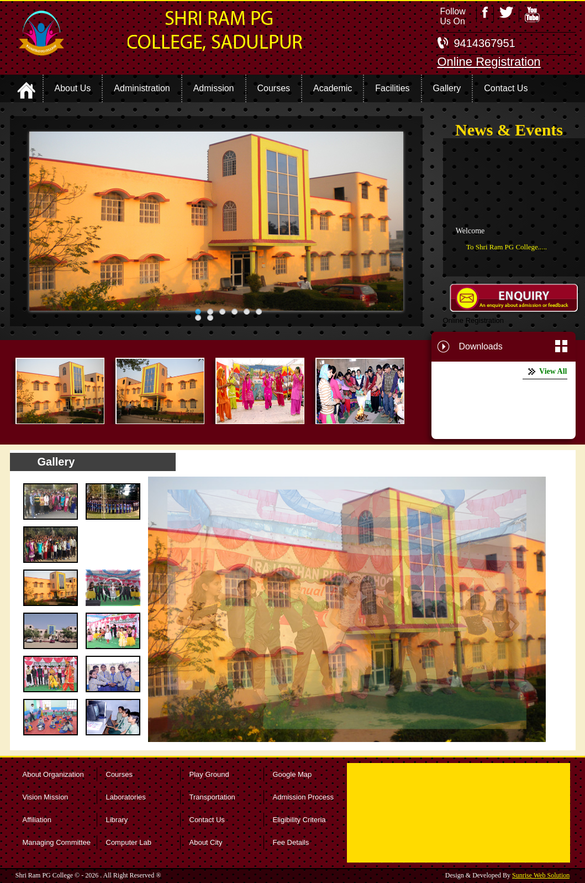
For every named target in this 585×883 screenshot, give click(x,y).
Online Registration (489, 62)
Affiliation (37, 820)
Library (117, 820)
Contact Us (207, 820)
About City (206, 842)
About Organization (53, 774)
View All (553, 371)
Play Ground (209, 774)
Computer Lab (128, 842)
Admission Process (303, 797)
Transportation (212, 797)
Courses (119, 774)
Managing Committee (57, 842)
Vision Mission (45, 797)
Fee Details (291, 842)
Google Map (292, 774)
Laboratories (126, 797)
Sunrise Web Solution (541, 875)
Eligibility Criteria (299, 820)
